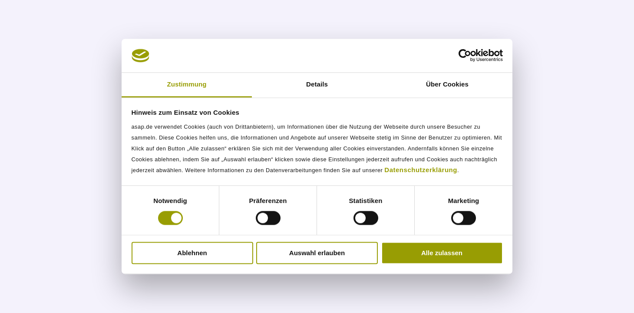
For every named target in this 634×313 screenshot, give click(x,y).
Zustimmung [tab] (187, 84)
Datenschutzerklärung (420, 169)
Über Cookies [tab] (447, 84)
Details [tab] (317, 84)
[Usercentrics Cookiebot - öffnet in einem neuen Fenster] (465, 55)
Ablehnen (192, 252)
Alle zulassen (441, 252)
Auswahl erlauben (317, 252)
